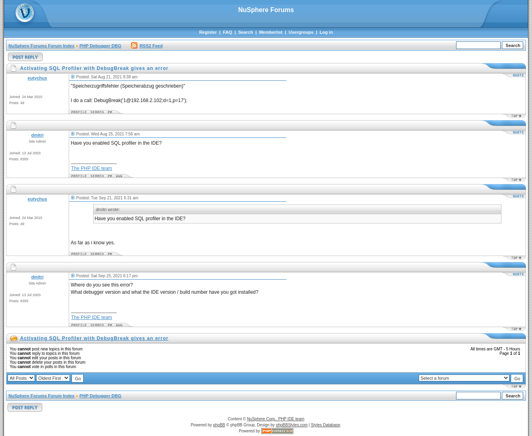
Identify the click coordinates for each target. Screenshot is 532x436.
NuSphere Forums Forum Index (41, 45)
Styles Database (325, 425)
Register (208, 32)
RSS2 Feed (146, 45)
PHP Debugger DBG (100, 45)
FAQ (227, 32)
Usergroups (301, 32)
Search (245, 32)
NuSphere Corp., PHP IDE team (276, 419)
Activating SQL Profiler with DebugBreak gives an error (94, 338)
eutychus (37, 78)
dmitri (37, 135)
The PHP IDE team (91, 168)
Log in (326, 32)
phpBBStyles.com (292, 425)
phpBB (219, 425)
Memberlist (270, 32)
